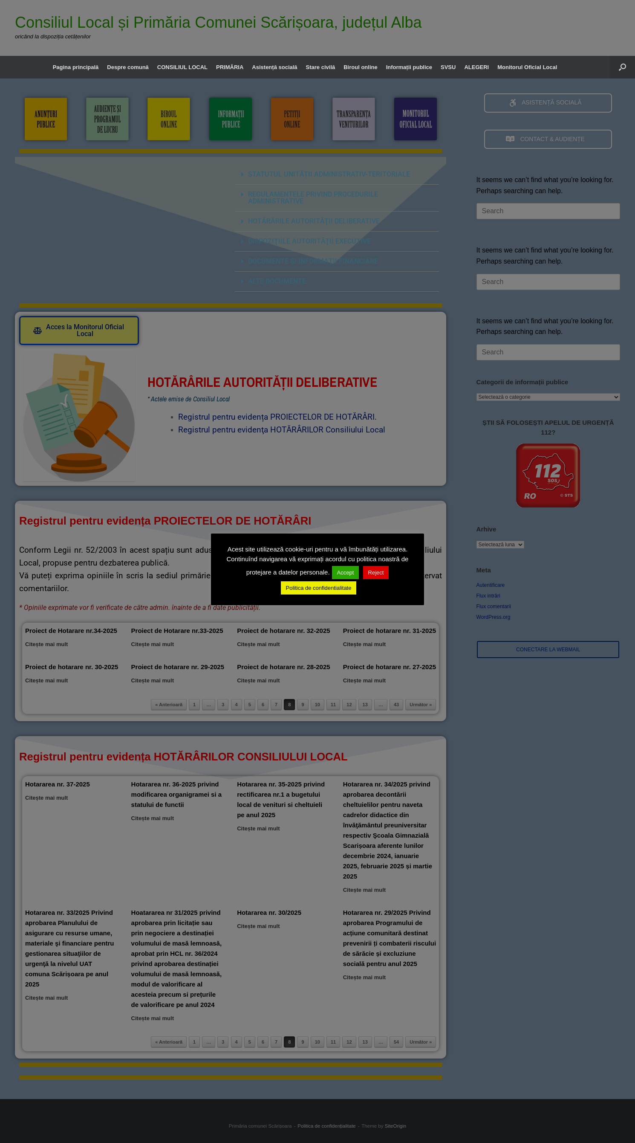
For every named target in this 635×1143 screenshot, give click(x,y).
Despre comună (128, 67)
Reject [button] (376, 572)
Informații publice (409, 67)
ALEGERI (476, 67)
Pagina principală (76, 67)
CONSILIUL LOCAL (182, 67)
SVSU (448, 67)
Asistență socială (274, 67)
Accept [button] (345, 572)
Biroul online (360, 67)
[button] (622, 67)
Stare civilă (320, 67)
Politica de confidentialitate (319, 588)
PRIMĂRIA (229, 67)
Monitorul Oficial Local (527, 67)
